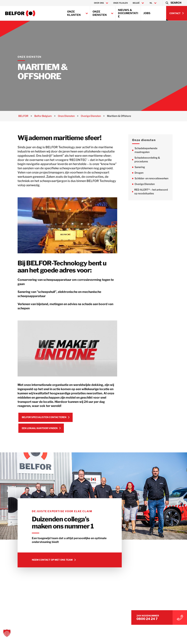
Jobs (146, 13)
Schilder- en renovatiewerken (156, 178)
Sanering (144, 167)
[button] (173, 3)
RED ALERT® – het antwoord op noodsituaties (155, 191)
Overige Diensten (149, 184)
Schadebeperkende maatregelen (150, 150)
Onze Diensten (100, 13)
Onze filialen (120, 3)
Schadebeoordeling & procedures (152, 159)
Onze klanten (74, 13)
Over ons (99, 3)
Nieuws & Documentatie (128, 13)
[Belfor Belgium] (20, 13)
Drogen (143, 172)
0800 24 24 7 (154, 618)
